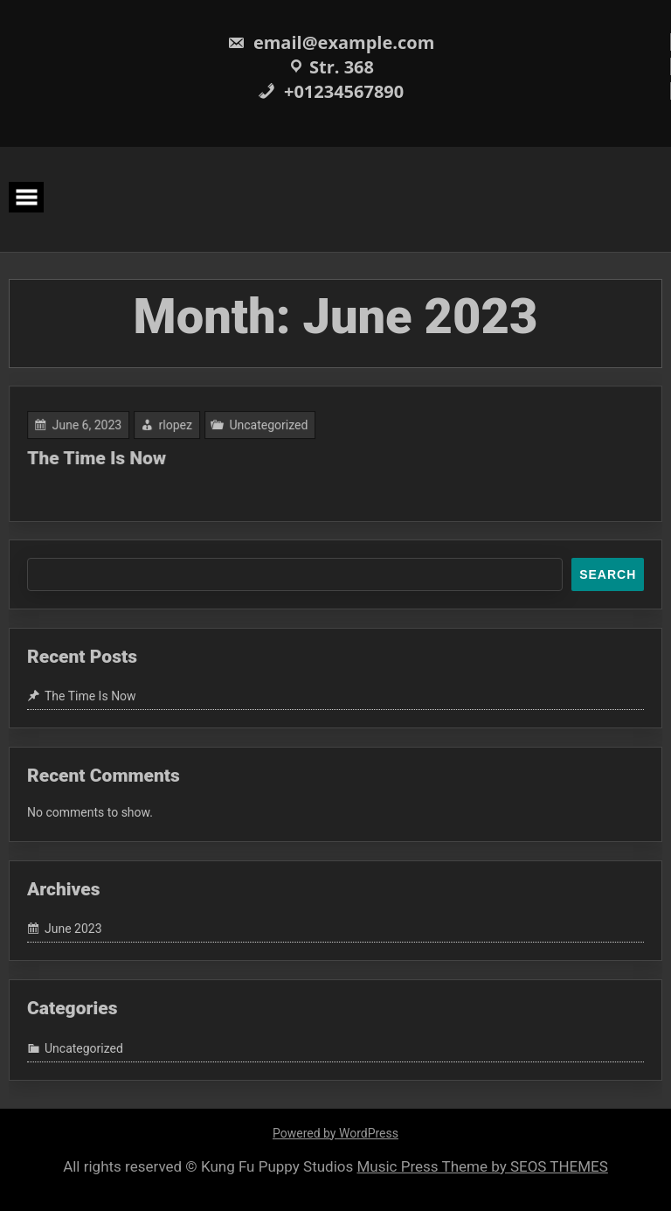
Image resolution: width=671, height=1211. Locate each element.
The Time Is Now (101, 458)
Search (607, 574)
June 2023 (73, 929)
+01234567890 (331, 91)
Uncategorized (270, 426)
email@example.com (331, 42)
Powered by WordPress (335, 1133)
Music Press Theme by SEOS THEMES (482, 1166)
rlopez (179, 426)
